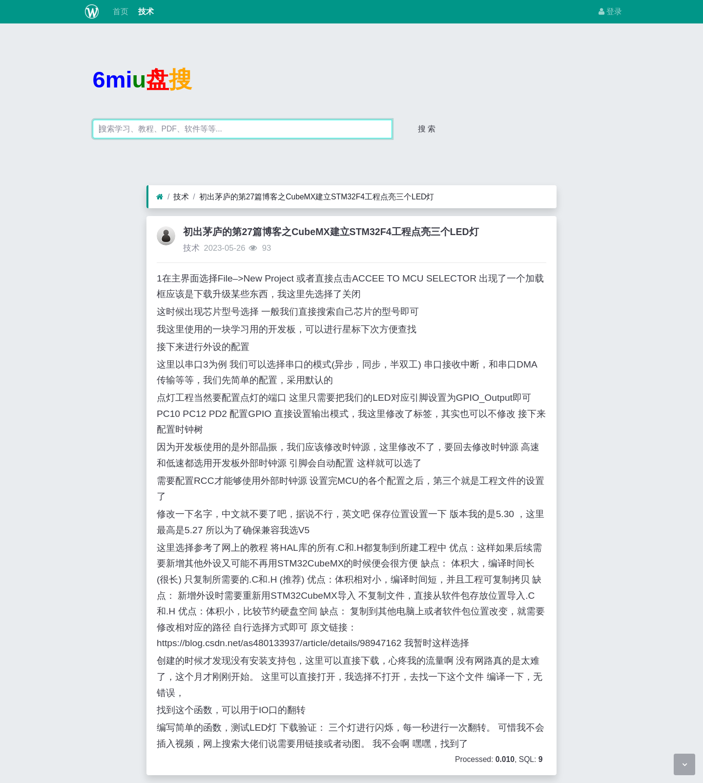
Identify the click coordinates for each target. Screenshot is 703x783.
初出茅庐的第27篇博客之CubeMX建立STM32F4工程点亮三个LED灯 (316, 197)
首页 (119, 11)
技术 (145, 11)
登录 (610, 11)
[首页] (160, 197)
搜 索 (426, 129)
